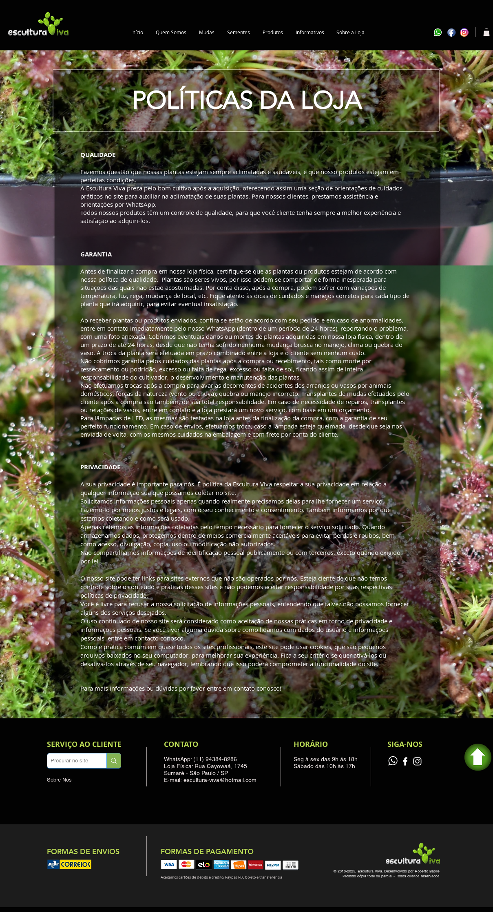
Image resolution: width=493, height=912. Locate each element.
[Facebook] (405, 761)
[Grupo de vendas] (392, 761)
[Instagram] (417, 761)
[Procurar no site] (69, 760)
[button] (207, 32)
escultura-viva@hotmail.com (219, 780)
